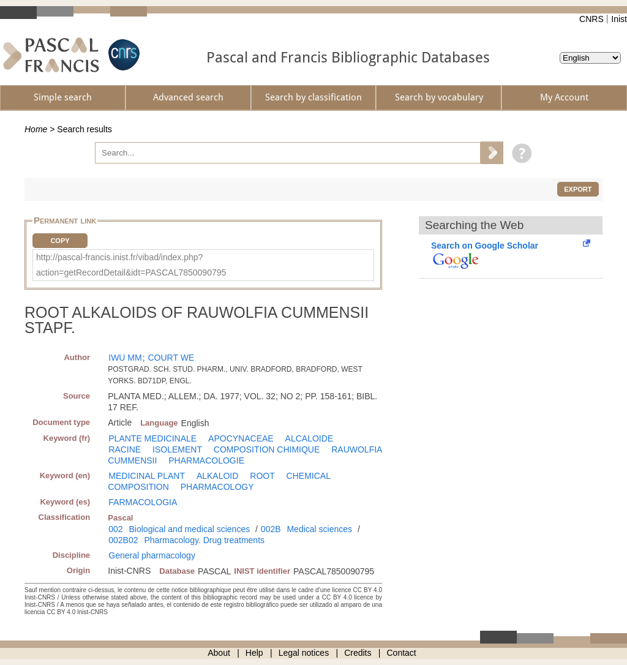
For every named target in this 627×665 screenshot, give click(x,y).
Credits (357, 653)
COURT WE (171, 358)
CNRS (591, 19)
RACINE (124, 449)
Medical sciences (319, 529)
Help (254, 653)
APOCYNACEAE (241, 438)
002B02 (123, 540)
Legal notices (304, 653)
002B (271, 529)
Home (35, 129)
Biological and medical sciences (189, 529)
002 (115, 529)
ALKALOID (217, 476)
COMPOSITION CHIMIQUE (267, 449)
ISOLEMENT (177, 449)
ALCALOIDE (309, 438)
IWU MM (124, 358)
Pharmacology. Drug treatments (204, 540)
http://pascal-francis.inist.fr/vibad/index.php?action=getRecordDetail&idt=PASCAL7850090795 (131, 264)
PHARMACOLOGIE (206, 460)
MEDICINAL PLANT (146, 476)
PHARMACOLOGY (217, 487)
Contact (401, 653)
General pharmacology (151, 555)
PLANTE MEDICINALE (152, 438)
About (219, 653)
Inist (619, 19)
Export (577, 189)
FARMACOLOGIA (142, 502)
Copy (59, 240)
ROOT (262, 476)
